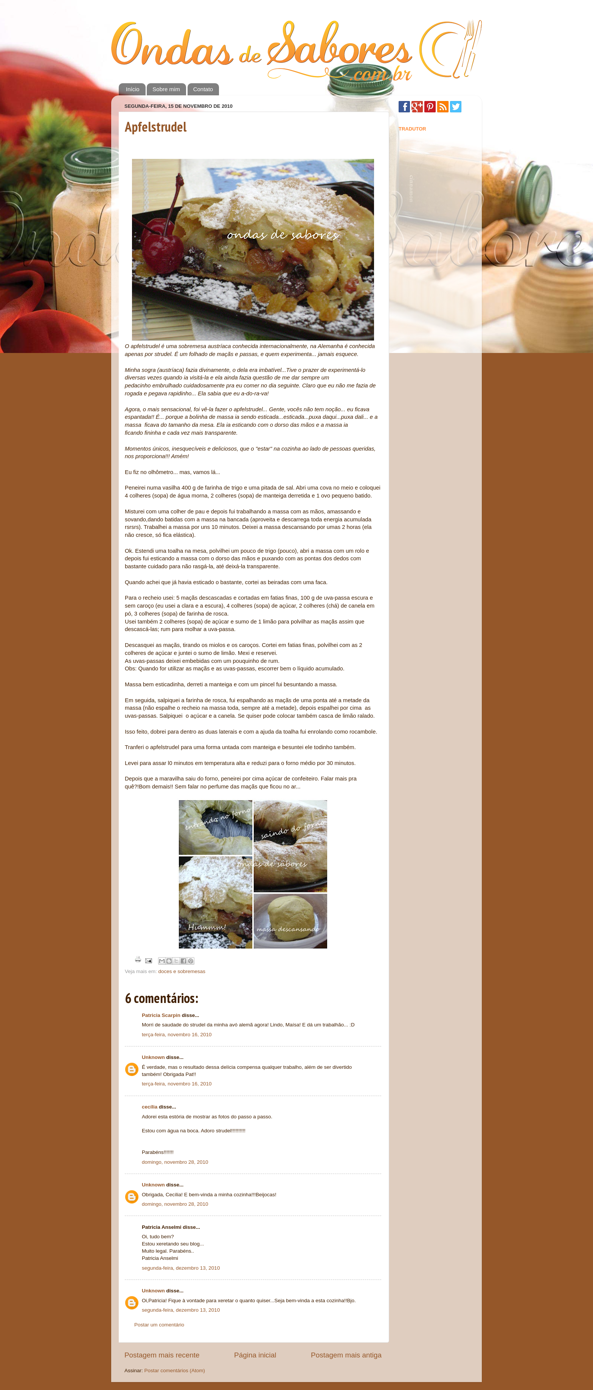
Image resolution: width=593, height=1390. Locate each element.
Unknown (153, 1057)
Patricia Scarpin (161, 1015)
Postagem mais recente (161, 1355)
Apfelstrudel (155, 126)
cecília (149, 1107)
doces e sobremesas (182, 971)
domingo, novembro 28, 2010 (175, 1162)
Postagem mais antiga (346, 1355)
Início (133, 89)
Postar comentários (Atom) (174, 1370)
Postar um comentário (159, 1325)
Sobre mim (166, 89)
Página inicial (255, 1355)
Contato (203, 89)
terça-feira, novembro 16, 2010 (177, 1034)
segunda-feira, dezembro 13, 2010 (181, 1268)
